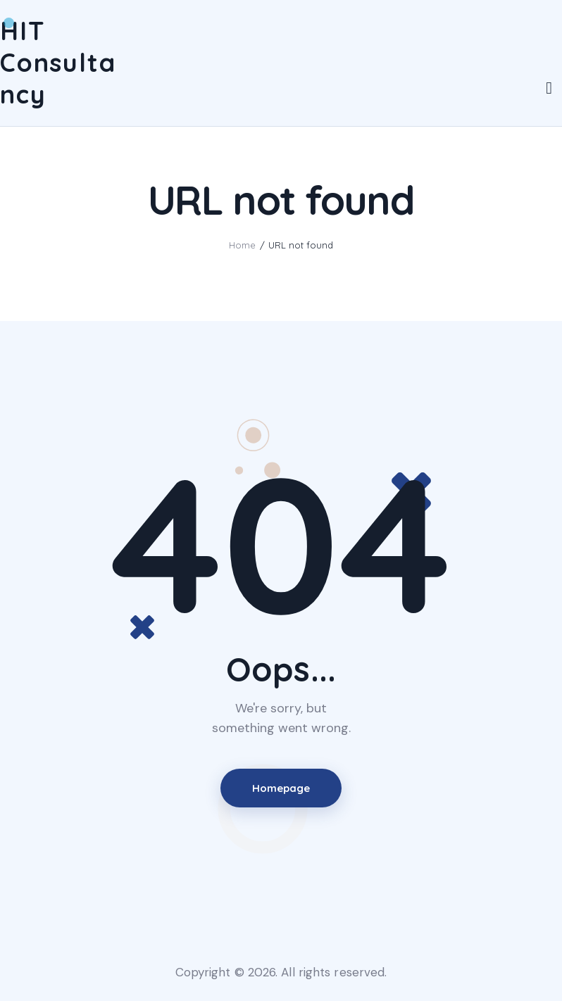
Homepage (281, 788)
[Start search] (549, 88)
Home (242, 245)
